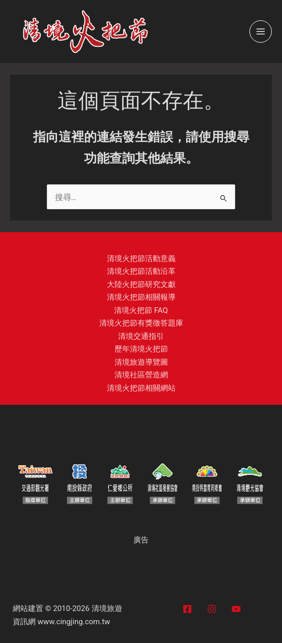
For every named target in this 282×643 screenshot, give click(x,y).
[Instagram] (211, 609)
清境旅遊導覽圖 (141, 362)
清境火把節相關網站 (141, 388)
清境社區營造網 (141, 374)
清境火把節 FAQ (141, 310)
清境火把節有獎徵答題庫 (141, 323)
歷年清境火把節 (141, 348)
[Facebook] (187, 609)
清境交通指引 (141, 336)
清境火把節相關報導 (141, 297)
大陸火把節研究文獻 (141, 284)
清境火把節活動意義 (141, 258)
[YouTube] (236, 609)
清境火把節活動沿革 (141, 271)
